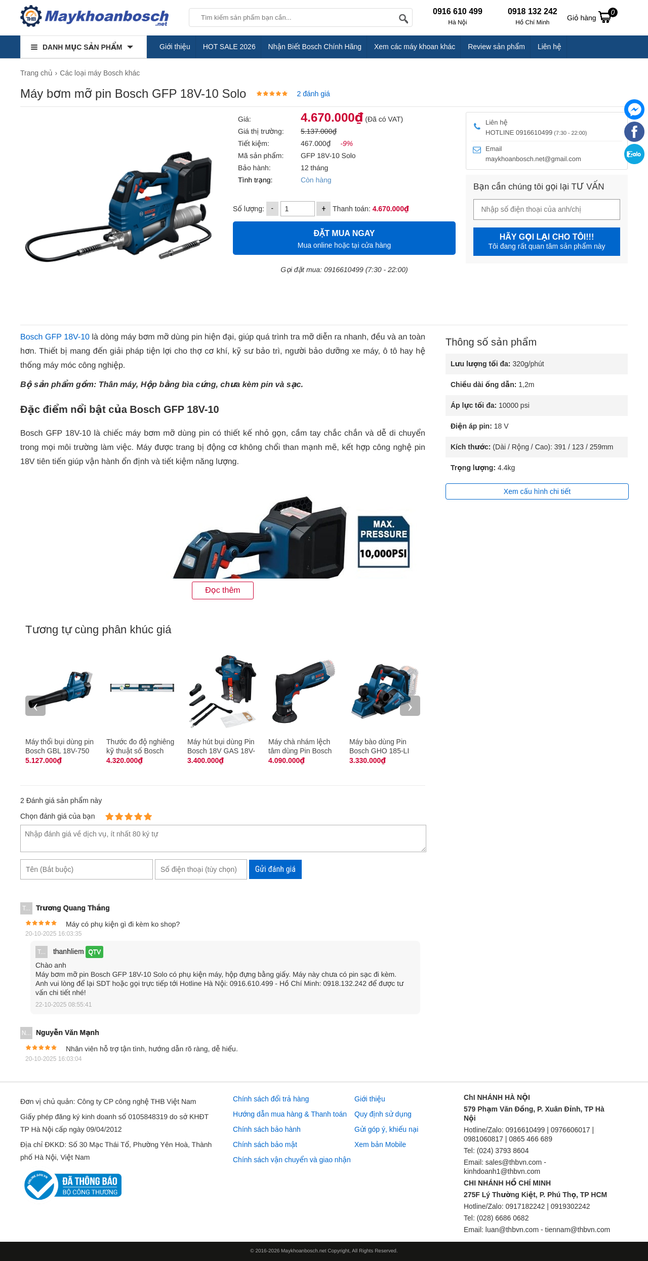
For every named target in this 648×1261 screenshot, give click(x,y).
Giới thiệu (174, 47)
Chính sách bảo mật (265, 1144)
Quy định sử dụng (383, 1114)
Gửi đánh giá (275, 869)
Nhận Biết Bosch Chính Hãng (315, 47)
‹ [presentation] (35, 705)
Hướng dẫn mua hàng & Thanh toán (290, 1114)
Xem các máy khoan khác (414, 47)
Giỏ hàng (592, 17)
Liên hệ (549, 47)
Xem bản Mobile (380, 1144)
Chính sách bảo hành (267, 1129)
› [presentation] (410, 705)
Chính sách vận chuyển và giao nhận (292, 1160)
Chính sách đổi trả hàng (271, 1099)
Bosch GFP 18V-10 (55, 337)
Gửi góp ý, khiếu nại (386, 1129)
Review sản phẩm (496, 47)
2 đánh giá (313, 94)
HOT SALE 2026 (229, 47)
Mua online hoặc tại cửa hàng (344, 237)
